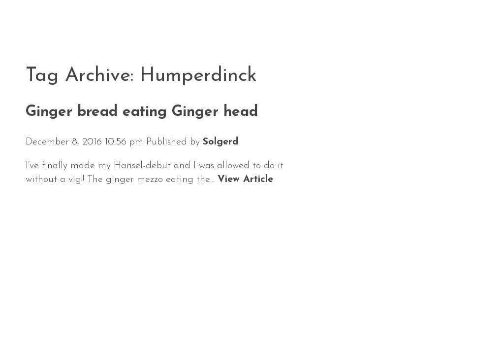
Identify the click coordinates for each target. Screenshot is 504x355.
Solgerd (220, 142)
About (160, 324)
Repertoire (223, 324)
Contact (345, 324)
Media (288, 324)
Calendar (100, 324)
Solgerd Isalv (414, 321)
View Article (245, 179)
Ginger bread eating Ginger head (142, 112)
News (42, 324)
